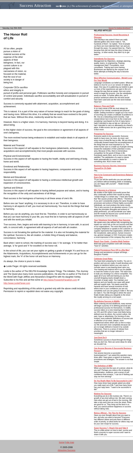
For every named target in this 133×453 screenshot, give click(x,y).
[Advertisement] (67, 18)
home (61, 442)
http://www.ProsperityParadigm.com (60, 280)
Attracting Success (66, 450)
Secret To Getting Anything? (120, 28)
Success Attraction (35, 5)
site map (70, 442)
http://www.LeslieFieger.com (17, 283)
